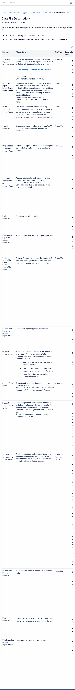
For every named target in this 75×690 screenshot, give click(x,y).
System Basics (35, 13)
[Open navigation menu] (71, 3)
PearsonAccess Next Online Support (14, 13)
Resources (47, 13)
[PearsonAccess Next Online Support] (8, 3)
